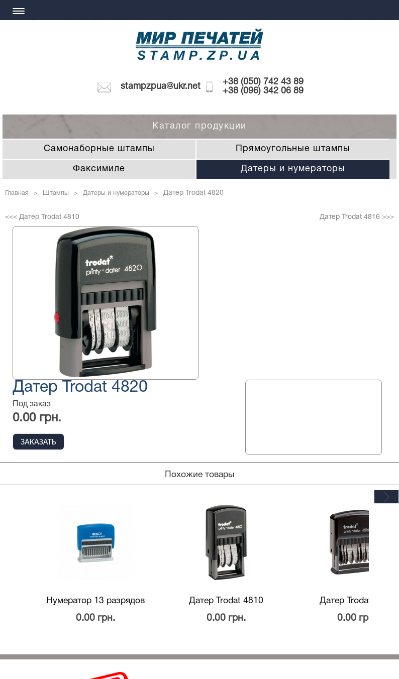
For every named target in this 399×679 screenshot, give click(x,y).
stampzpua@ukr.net (161, 86)
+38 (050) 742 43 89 (263, 82)
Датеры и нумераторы (293, 169)
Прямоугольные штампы (293, 149)
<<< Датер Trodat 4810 (42, 217)
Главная (17, 193)
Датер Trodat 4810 (226, 601)
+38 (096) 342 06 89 (263, 91)
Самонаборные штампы (99, 149)
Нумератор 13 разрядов (95, 601)
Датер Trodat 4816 (357, 601)
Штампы (56, 193)
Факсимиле (99, 169)
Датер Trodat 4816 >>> (357, 217)
